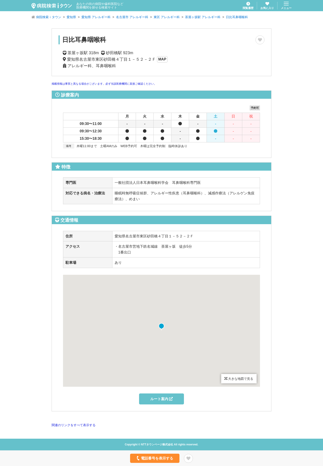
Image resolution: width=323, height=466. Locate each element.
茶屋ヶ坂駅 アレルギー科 (202, 17)
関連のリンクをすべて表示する (74, 425)
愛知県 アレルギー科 (96, 17)
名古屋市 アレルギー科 (132, 17)
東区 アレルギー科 (167, 17)
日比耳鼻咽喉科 (237, 17)
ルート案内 (161, 399)
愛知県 (71, 17)
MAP (162, 59)
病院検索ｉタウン (48, 17)
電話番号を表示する (154, 458)
